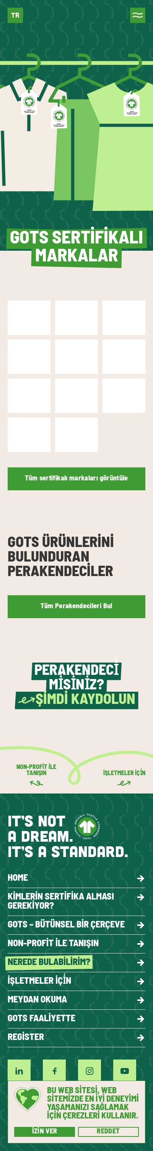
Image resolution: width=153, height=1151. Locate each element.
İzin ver (44, 1131)
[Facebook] (54, 1071)
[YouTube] (124, 1071)
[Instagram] (89, 1071)
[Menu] (137, 15)
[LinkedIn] (19, 1071)
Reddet (108, 1131)
